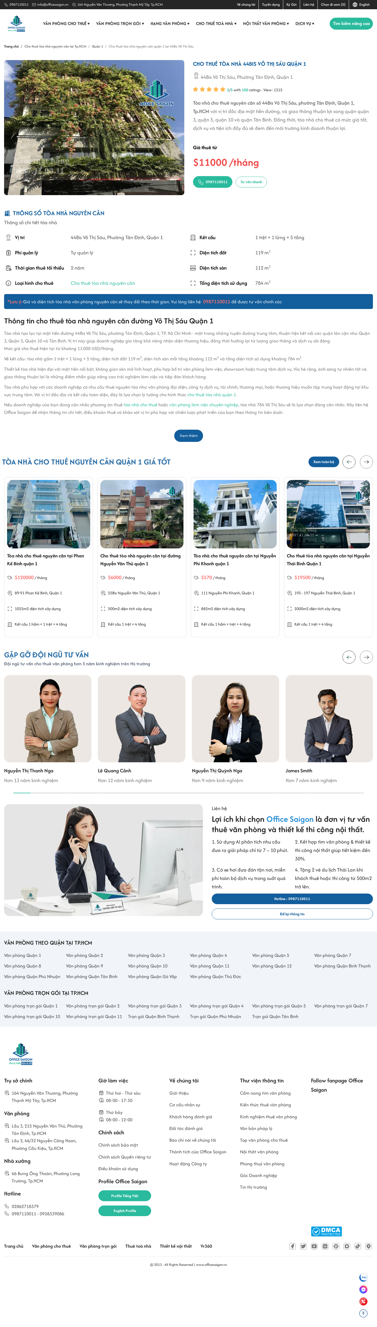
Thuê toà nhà (147, 1296)
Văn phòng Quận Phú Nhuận (27, 1011)
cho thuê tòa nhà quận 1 (211, 394)
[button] (366, 463)
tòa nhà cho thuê (140, 404)
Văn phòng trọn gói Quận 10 (31, 1061)
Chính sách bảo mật (120, 1199)
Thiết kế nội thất (187, 1296)
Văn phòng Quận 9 (86, 987)
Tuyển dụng (271, 4)
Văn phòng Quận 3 (148, 975)
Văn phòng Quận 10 (150, 987)
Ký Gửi (291, 4)
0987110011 (19, 4)
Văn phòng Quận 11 (211, 987)
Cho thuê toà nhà (214, 23)
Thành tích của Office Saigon (192, 1211)
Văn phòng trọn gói (118, 23)
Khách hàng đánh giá (192, 1169)
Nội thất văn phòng (263, 23)
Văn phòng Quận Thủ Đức (218, 1007)
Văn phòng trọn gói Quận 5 (281, 1045)
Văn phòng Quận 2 (86, 975)
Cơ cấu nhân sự (186, 1156)
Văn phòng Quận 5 (272, 975)
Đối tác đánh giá (187, 1181)
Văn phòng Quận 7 (334, 975)
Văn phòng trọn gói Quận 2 (95, 1045)
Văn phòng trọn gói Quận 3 (157, 1045)
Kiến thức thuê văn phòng (268, 1156)
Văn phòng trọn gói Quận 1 (33, 1045)
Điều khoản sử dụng (120, 1225)
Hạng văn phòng (168, 23)
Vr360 (219, 1296)
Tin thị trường (254, 1254)
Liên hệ (308, 4)
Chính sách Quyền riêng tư (127, 1212)
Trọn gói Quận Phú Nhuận (218, 1057)
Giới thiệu (179, 1143)
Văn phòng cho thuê (64, 23)
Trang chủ (14, 1296)
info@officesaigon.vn (52, 4)
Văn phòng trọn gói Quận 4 (219, 1045)
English (361, 4)
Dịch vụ (303, 23)
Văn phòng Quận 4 (210, 975)
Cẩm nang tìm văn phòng (268, 1143)
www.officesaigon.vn (211, 1314)
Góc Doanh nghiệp (260, 1241)
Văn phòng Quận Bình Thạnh (338, 991)
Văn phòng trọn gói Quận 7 (343, 1045)
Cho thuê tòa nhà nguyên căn (103, 283)
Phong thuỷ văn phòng (264, 1228)
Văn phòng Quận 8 (24, 987)
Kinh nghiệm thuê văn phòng (263, 1173)
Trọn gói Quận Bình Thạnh (156, 1057)
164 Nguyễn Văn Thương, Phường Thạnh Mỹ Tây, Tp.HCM (120, 4)
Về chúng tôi (246, 4)
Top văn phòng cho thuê (266, 1203)
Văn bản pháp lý (257, 1190)
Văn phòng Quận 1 (24, 975)
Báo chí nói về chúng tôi (194, 1194)
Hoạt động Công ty (189, 1228)
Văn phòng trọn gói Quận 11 (93, 1061)
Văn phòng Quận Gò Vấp (155, 1007)
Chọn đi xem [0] (333, 4)
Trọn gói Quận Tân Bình (277, 1057)
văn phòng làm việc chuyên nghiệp (203, 404)
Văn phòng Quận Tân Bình (94, 1007)
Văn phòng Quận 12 (274, 987)
